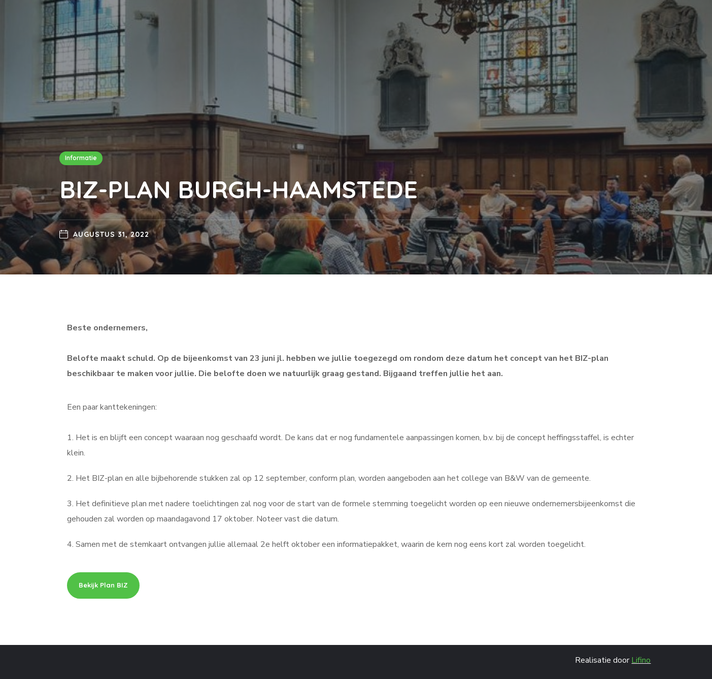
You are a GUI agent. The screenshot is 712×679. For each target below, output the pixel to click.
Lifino (641, 660)
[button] (103, 585)
